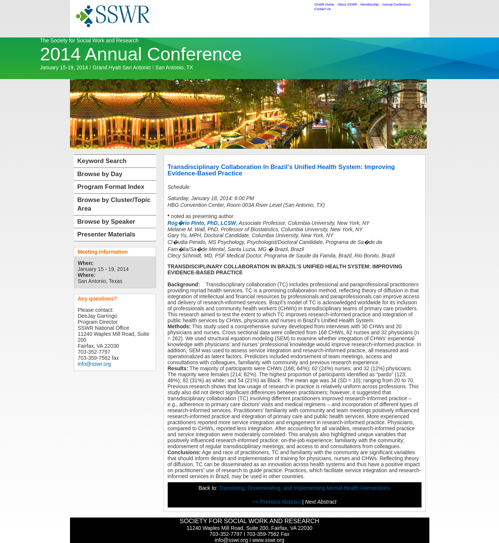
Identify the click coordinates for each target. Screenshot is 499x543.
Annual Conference (396, 4)
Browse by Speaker (106, 221)
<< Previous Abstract (277, 502)
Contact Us (322, 9)
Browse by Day (99, 174)
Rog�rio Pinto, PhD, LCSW (202, 223)
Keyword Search (102, 161)
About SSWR (347, 4)
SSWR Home (324, 4)
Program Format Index (110, 186)
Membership (369, 4)
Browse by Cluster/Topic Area (114, 204)
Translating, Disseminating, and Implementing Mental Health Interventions (304, 488)
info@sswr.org (94, 364)
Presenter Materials (106, 234)
